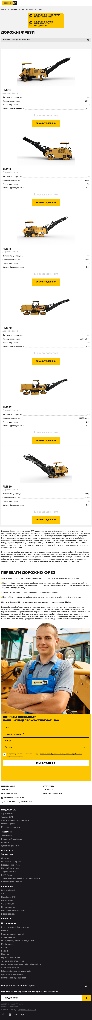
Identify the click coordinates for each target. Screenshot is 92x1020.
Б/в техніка (7, 851)
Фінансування (8, 938)
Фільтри (5, 858)
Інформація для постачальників (16, 971)
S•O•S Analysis (7, 904)
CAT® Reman (7, 875)
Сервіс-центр (8, 887)
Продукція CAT (9, 810)
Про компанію (8, 924)
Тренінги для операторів (12, 961)
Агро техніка (49, 786)
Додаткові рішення (10, 846)
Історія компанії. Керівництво (15, 927)
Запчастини (7, 855)
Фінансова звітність (10, 968)
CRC (3, 894)
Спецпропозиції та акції (12, 934)
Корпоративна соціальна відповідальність (21, 964)
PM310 (7, 90)
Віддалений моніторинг (12, 839)
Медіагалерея (7, 944)
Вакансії (5, 951)
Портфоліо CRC (8, 897)
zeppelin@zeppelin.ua (14, 798)
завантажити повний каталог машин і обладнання (47, 16)
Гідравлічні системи (10, 865)
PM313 (7, 249)
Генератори (48, 790)
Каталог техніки (17, 9)
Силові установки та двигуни (15, 821)
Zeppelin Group (8, 786)
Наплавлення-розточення (13, 911)
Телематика (6, 836)
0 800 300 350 (9, 801)
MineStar (5, 843)
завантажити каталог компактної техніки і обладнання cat (43, 24)
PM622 (7, 407)
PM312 (7, 169)
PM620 (7, 328)
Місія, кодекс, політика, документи (17, 941)
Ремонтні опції (8, 890)
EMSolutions (7, 901)
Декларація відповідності (13, 975)
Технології (6, 832)
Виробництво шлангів (11, 882)
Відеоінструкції (8, 914)
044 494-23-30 (26, 801)
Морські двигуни (9, 793)
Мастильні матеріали (11, 862)
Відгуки (4, 948)
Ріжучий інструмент (10, 868)
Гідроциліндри (8, 907)
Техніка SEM (6, 790)
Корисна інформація (10, 958)
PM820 (7, 487)
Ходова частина (8, 872)
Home (3, 9)
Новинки (5, 954)
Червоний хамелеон (27, 1010)
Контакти (6, 919)
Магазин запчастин (52, 793)
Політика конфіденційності (13, 978)
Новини (4, 931)
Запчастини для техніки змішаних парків (20, 879)
